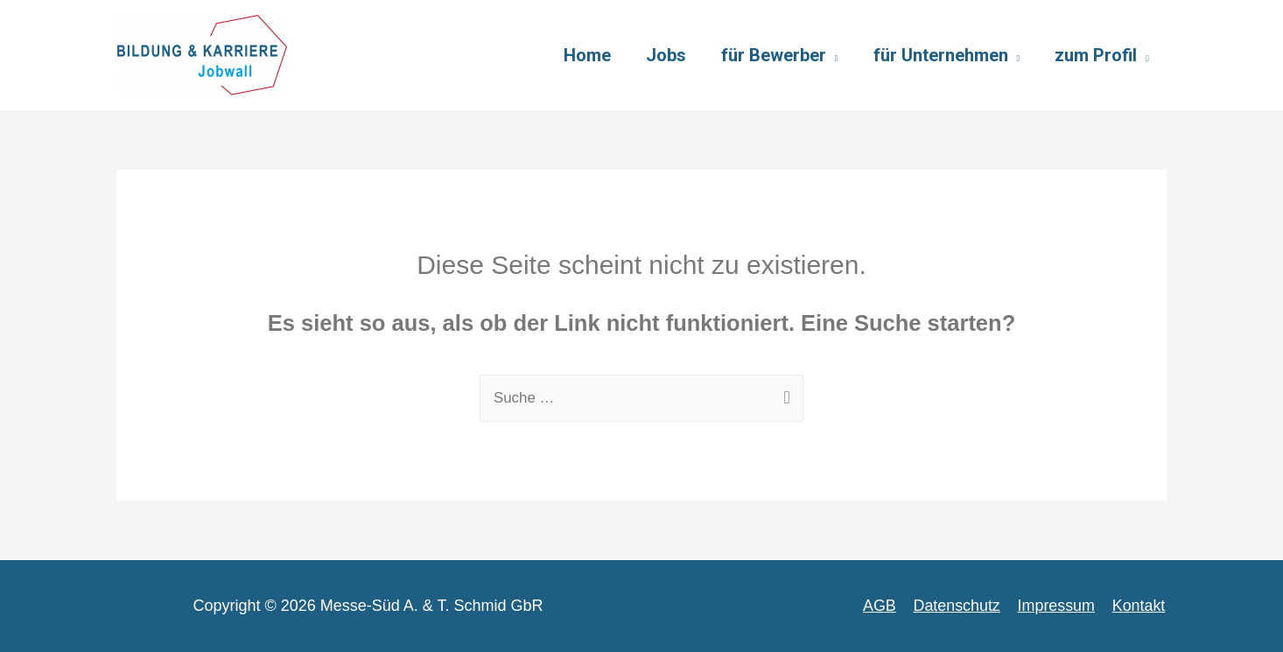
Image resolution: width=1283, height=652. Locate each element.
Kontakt (1140, 605)
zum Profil (1096, 55)
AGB (884, 605)
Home (587, 55)
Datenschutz (960, 605)
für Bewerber (773, 55)
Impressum (1058, 605)
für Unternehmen (940, 55)
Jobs (666, 55)
